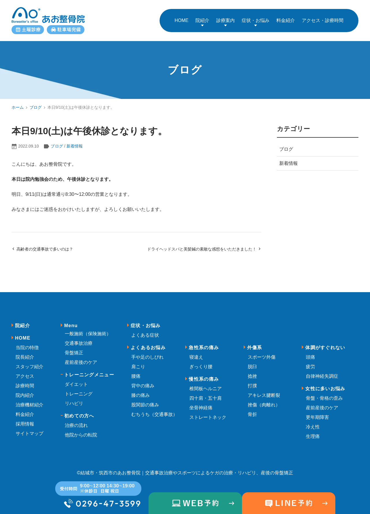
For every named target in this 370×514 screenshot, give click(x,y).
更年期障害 (317, 413)
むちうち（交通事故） (154, 410)
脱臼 (252, 363)
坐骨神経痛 (200, 404)
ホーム (18, 104)
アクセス (25, 372)
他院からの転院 (81, 431)
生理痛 (313, 432)
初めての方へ (79, 412)
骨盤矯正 (74, 349)
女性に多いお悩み (325, 385)
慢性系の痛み (204, 375)
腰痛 (135, 372)
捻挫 (252, 372)
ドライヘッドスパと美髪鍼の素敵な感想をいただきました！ (204, 245)
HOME (22, 334)
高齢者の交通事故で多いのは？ (42, 245)
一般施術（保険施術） (88, 330)
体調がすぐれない (325, 344)
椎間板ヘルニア (205, 385)
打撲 (252, 382)
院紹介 (202, 18)
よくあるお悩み (148, 344)
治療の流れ (76, 421)
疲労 (310, 363)
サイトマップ (29, 430)
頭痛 (310, 353)
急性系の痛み (204, 344)
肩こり (138, 363)
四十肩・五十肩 (205, 394)
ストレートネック (207, 413)
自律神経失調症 (322, 372)
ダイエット (76, 380)
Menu (71, 322)
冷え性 (313, 423)
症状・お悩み (255, 18)
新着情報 (74, 143)
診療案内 (225, 18)
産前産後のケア (81, 358)
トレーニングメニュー (89, 371)
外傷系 (254, 344)
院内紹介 (25, 391)
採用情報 (25, 420)
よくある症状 (145, 331)
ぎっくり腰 (200, 363)
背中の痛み (142, 382)
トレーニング (78, 390)
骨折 (252, 410)
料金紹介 (25, 410)
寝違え (196, 353)
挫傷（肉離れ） (264, 401)
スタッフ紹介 (29, 363)
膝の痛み (140, 391)
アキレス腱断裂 (264, 391)
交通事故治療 (78, 339)
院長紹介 (25, 353)
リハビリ (74, 399)
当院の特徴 (27, 344)
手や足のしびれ (147, 353)
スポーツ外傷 (261, 353)
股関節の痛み (145, 401)
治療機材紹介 (29, 401)
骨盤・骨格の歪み (324, 394)
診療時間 (25, 382)
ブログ (35, 104)
